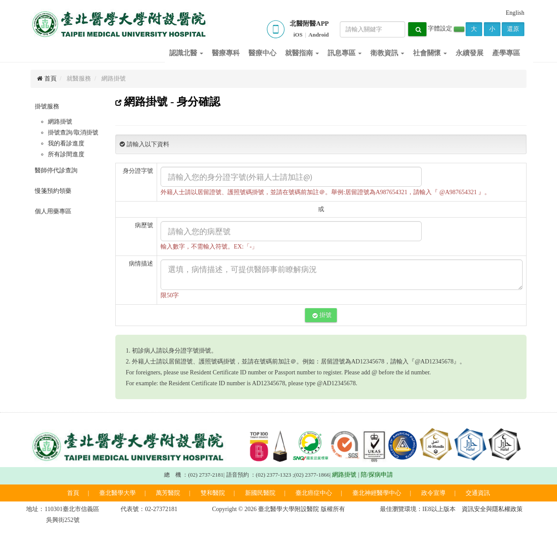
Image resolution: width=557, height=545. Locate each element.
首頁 (47, 78)
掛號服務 (47, 106)
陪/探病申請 (377, 474)
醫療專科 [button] (226, 53)
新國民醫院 (260, 493)
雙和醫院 (213, 493)
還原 (513, 29)
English (515, 13)
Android (319, 34)
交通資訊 (478, 493)
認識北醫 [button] (186, 53)
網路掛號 (60, 121)
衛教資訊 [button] (387, 53)
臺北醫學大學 (117, 493)
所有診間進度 (66, 154)
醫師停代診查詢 (56, 170)
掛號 (322, 315)
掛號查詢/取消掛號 (73, 132)
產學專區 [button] (506, 53)
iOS (297, 34)
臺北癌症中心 (313, 493)
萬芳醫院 (168, 493)
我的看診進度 (66, 143)
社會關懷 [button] (430, 53)
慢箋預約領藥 (53, 191)
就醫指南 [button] (302, 53)
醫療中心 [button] (262, 53)
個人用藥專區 (53, 211)
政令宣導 (433, 493)
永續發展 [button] (469, 53)
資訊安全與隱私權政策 (492, 509)
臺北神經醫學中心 (376, 493)
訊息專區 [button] (345, 53)
